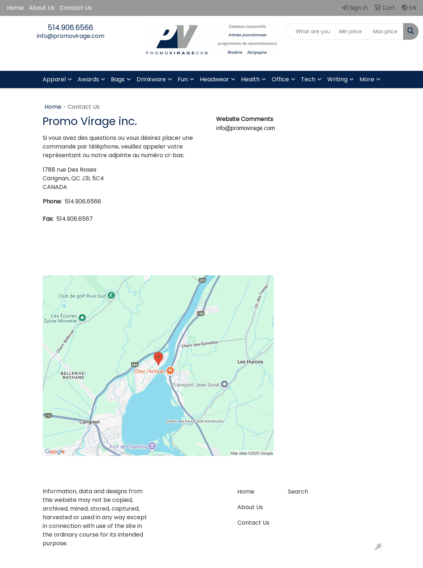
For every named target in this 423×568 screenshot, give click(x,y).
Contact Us (76, 8)
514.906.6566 (70, 27)
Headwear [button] (214, 79)
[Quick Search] (311, 31)
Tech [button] (308, 79)
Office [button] (280, 79)
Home (15, 8)
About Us (42, 8)
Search (298, 491)
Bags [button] (118, 79)
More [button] (366, 79)
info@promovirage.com (70, 36)
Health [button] (250, 79)
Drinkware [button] (151, 79)
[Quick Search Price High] (386, 31)
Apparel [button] (54, 79)
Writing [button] (337, 79)
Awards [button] (88, 79)
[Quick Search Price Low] (352, 31)
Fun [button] (183, 79)
